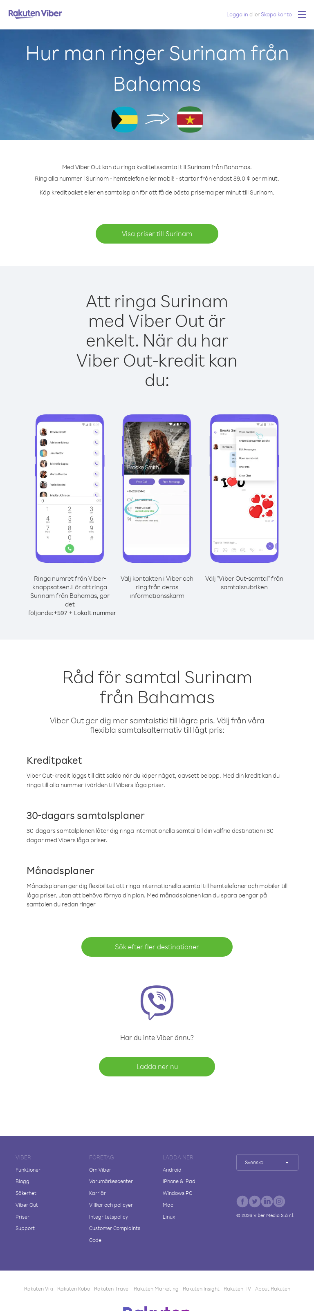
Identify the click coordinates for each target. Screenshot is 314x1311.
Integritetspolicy (108, 1216)
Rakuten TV (237, 1288)
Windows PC (177, 1193)
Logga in (237, 14)
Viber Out (27, 1204)
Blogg (22, 1181)
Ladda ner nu (157, 1066)
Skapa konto (276, 14)
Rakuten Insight (201, 1288)
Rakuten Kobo (73, 1288)
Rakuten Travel (112, 1288)
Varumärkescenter (111, 1181)
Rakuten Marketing (156, 1288)
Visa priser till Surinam (157, 233)
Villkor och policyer (111, 1204)
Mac (168, 1204)
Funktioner (28, 1169)
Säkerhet (26, 1193)
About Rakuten (272, 1288)
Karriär (97, 1193)
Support (25, 1228)
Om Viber (100, 1169)
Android (172, 1169)
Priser (22, 1216)
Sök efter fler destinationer (157, 946)
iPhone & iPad (179, 1181)
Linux (169, 1216)
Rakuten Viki (38, 1288)
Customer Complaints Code (114, 1234)
